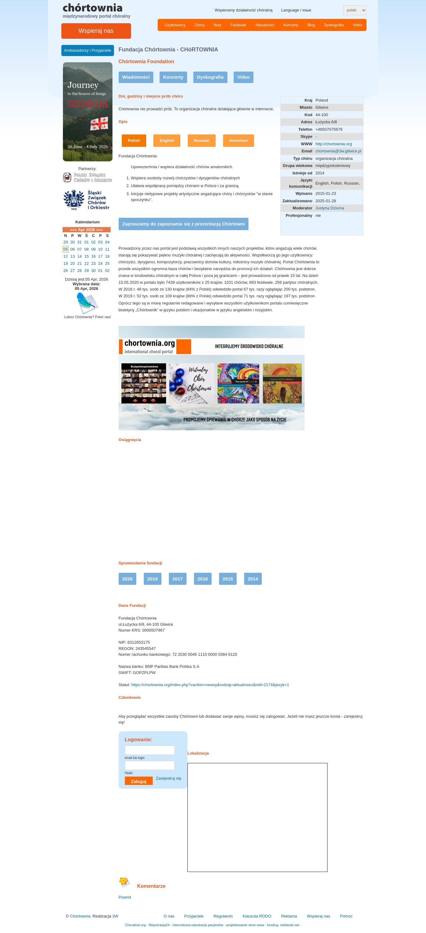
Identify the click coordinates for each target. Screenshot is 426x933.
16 (93, 256)
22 (86, 263)
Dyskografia (334, 25)
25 (107, 263)
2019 (152, 578)
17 (100, 256)
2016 (203, 578)
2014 (253, 578)
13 (72, 256)
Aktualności (264, 25)
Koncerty (290, 25)
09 (93, 249)
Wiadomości (136, 77)
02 (93, 242)
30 (72, 242)
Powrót (125, 897)
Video (357, 25)
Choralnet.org (135, 925)
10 (100, 249)
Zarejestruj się (168, 778)
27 (72, 270)
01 (86, 242)
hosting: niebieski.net (283, 925)
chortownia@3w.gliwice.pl (338, 151)
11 (107, 249)
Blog (311, 25)
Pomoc (346, 916)
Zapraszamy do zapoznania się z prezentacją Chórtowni (183, 223)
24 (100, 263)
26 (66, 270)
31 (79, 242)
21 (79, 263)
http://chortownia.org (333, 144)
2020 (127, 578)
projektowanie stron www (245, 925)
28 (79, 270)
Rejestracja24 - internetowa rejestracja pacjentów (186, 925)
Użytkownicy (175, 25)
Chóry (199, 25)
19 (66, 263)
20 (72, 263)
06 (72, 249)
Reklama (289, 916)
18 (107, 256)
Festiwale (238, 25)
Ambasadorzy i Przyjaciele (87, 50)
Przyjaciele (194, 916)
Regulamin (223, 916)
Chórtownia (80, 916)
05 (66, 249)
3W (115, 916)
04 (107, 242)
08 (86, 249)
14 (79, 256)
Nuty (218, 25)
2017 (178, 578)
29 (66, 242)
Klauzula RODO (257, 916)
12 (66, 256)
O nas (169, 916)
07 (79, 249)
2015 (228, 578)
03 (100, 242)
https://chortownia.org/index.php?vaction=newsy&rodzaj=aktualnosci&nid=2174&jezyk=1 (210, 684)
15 (86, 256)
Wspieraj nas (96, 30)
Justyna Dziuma (329, 208)
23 (93, 263)
